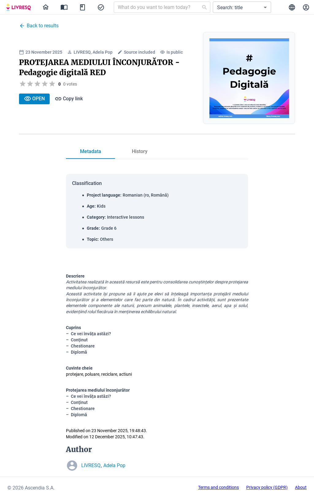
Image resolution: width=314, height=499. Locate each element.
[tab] (90, 151)
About (301, 487)
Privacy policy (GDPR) (267, 487)
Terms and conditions (218, 487)
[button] (242, 7)
